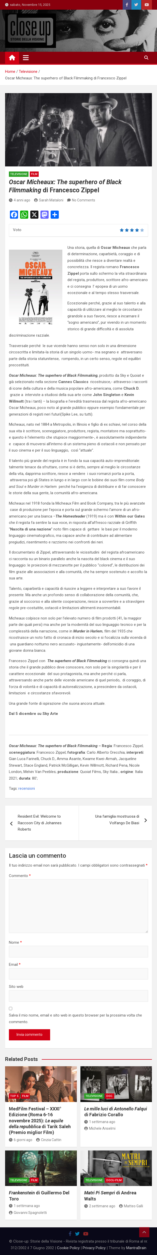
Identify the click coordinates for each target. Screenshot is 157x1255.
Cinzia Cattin (48, 1140)
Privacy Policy (94, 1248)
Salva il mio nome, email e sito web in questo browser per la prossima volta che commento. (75, 1018)
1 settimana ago (99, 1122)
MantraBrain (136, 1248)
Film (34, 174)
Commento (20, 875)
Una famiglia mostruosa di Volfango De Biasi (117, 819)
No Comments (83, 200)
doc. (109, 1096)
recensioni (26, 788)
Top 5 (14, 1096)
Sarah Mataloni (48, 200)
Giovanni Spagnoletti (28, 1213)
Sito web (16, 986)
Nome (15, 942)
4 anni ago (19, 200)
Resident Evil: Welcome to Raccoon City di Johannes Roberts (40, 823)
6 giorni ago (20, 1140)
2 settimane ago (99, 1206)
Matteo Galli (131, 1206)
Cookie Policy (68, 1248)
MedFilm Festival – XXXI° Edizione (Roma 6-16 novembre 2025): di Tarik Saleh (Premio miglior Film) (40, 1120)
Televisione (18, 174)
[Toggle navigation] (26, 57)
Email (15, 964)
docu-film (114, 1180)
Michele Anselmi (100, 1128)
